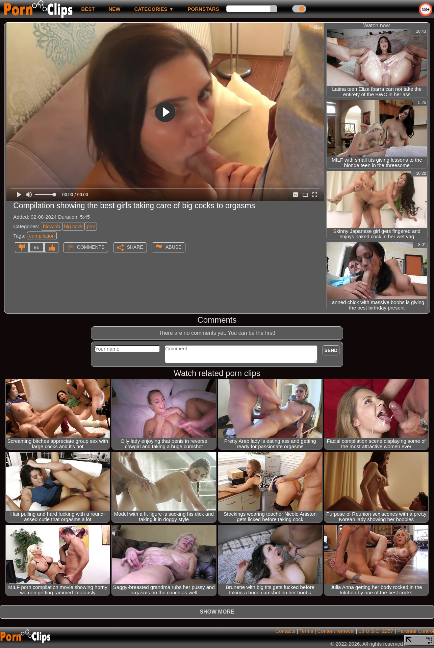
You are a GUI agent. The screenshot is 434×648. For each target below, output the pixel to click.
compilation (42, 236)
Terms (306, 631)
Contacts (285, 631)
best (88, 9)
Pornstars (203, 9)
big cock (73, 226)
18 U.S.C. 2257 (376, 631)
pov (91, 226)
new (114, 9)
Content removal (336, 631)
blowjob (51, 226)
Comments (91, 247)
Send (331, 350)
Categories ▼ (154, 9)
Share (135, 247)
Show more (217, 612)
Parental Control (416, 631)
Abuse (173, 247)
